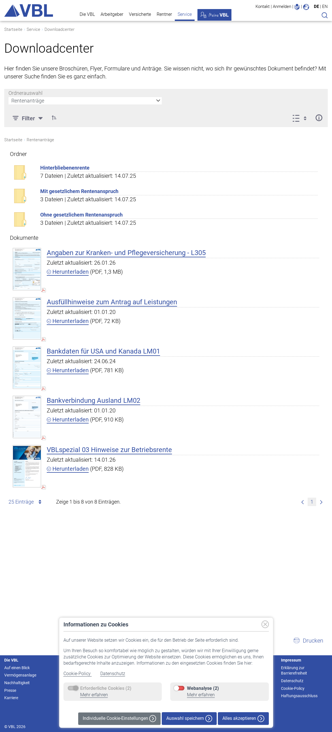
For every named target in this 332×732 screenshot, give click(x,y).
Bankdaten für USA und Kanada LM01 (103, 351)
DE (316, 6)
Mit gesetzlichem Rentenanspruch (79, 191)
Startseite (13, 29)
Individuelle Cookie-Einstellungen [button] (119, 718)
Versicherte (140, 14)
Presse (10, 690)
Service (185, 14)
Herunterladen (68, 271)
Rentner (164, 14)
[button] (308, 640)
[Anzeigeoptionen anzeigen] (301, 117)
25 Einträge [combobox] (25, 502)
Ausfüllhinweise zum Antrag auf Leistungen (112, 302)
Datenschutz (112, 673)
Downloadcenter (59, 29)
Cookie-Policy (77, 673)
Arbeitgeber (112, 14)
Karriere (11, 697)
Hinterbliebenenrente (65, 168)
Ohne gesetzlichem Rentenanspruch (81, 215)
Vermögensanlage (20, 675)
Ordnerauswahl (25, 93)
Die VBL (87, 14)
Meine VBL (214, 15)
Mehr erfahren (94, 694)
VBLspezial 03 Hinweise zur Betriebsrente (109, 450)
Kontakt (263, 6)
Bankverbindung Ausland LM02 (93, 400)
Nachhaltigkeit (17, 682)
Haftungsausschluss (299, 696)
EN (325, 6)
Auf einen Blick (17, 667)
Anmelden (282, 6)
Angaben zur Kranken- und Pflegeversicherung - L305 (126, 253)
